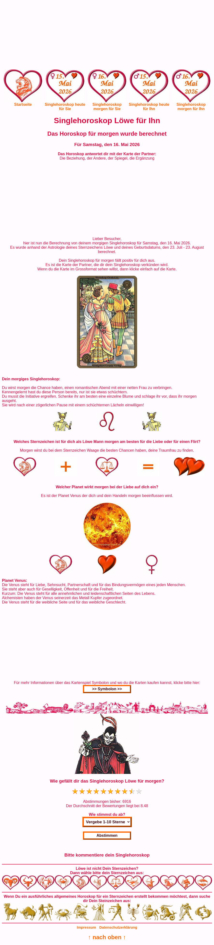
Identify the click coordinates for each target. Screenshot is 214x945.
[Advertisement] (107, 35)
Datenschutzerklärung (118, 927)
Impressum (86, 927)
